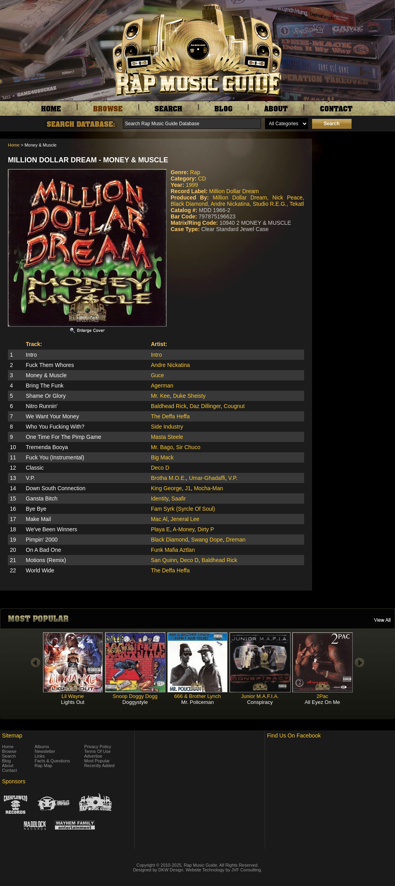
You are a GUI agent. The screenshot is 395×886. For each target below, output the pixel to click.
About (7, 765)
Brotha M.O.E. (168, 478)
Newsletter (45, 751)
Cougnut (234, 406)
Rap (195, 172)
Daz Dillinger (205, 406)
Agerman (162, 385)
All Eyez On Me (322, 702)
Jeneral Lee (185, 519)
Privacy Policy (97, 746)
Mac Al (159, 519)
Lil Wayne (73, 696)
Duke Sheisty (189, 396)
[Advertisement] (355, 178)
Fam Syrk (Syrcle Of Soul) (183, 509)
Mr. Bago (162, 447)
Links (40, 756)
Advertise (93, 756)
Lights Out (72, 702)
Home (13, 145)
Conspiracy (260, 702)
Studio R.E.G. (270, 204)
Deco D (160, 468)
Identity (159, 498)
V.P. (232, 478)
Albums (42, 746)
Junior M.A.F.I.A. (259, 696)
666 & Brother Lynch (197, 696)
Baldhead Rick (168, 406)
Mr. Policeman (197, 702)
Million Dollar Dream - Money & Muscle (88, 160)
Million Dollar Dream (234, 191)
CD (202, 178)
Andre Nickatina (230, 204)
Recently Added (99, 765)
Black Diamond (189, 204)
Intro (156, 355)
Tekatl (297, 204)
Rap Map (44, 765)
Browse (9, 751)
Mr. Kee (160, 396)
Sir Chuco (188, 447)
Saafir (178, 498)
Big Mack (162, 457)
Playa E (160, 529)
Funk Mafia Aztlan (173, 550)
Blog (6, 760)
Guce (157, 375)
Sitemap (12, 735)
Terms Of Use (97, 751)
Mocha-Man (208, 488)
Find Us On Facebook (294, 735)
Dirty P (206, 529)
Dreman (236, 539)
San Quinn (164, 560)
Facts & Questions (52, 760)
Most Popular (97, 760)
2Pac (322, 696)
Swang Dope (207, 539)
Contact (9, 770)
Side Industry (167, 426)
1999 (192, 185)
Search (9, 756)
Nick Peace (288, 197)
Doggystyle (135, 702)
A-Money (183, 529)
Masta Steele (167, 437)
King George (166, 488)
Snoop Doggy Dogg (135, 696)
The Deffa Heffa (170, 416)
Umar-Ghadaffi (207, 478)
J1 (188, 488)
